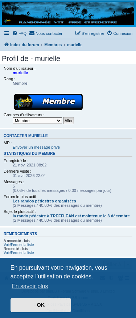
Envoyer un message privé (36, 147)
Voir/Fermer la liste (19, 245)
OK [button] (41, 305)
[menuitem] (19, 33)
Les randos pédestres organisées (44, 201)
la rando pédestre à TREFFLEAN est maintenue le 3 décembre (71, 216)
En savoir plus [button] (30, 286)
